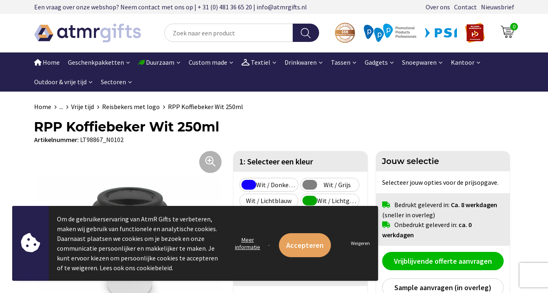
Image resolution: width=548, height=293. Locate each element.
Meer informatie (247, 243)
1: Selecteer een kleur (276, 161)
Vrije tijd (82, 107)
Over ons (438, 7)
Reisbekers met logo (131, 107)
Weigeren (360, 243)
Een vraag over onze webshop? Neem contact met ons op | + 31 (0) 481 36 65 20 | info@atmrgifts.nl (170, 7)
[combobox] (228, 33)
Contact (465, 7)
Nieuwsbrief (497, 7)
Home (47, 62)
